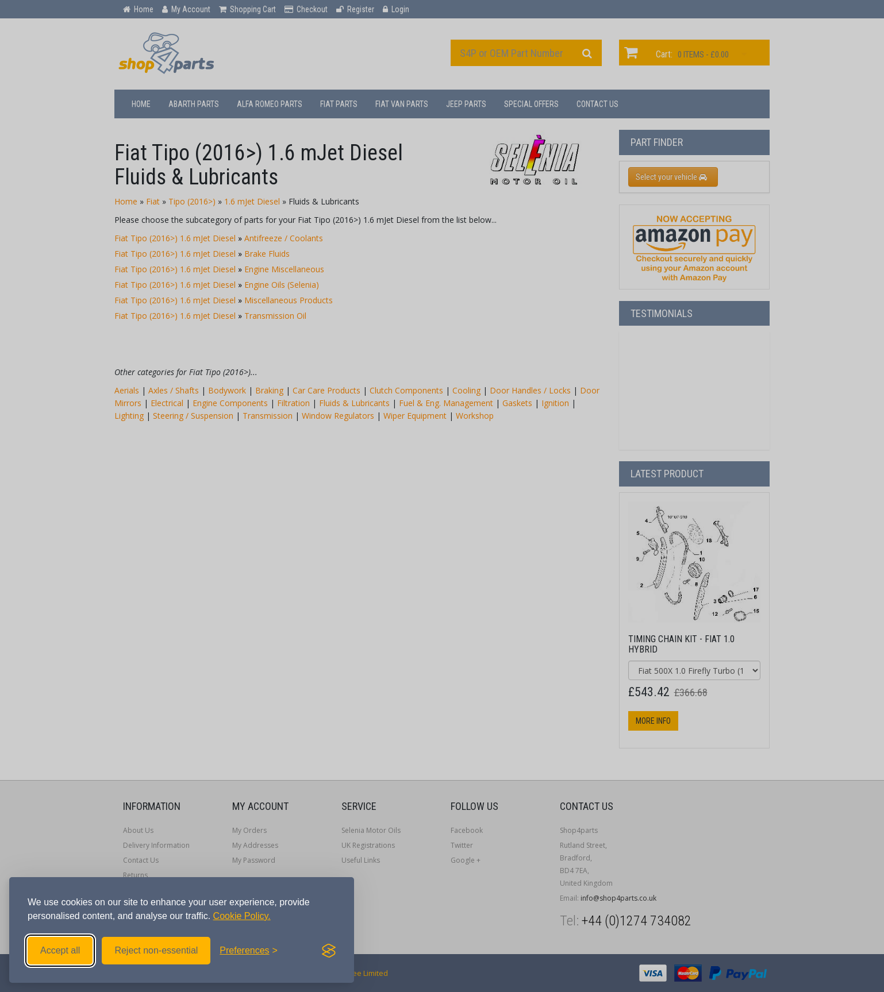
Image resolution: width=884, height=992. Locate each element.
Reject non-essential (156, 950)
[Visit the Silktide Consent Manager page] (329, 951)
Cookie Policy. (242, 916)
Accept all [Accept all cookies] (60, 950)
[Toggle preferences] (249, 950)
